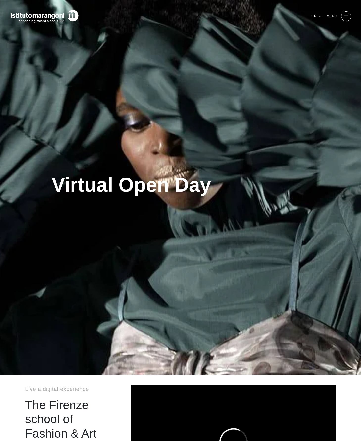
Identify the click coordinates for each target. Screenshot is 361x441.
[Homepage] (44, 16)
